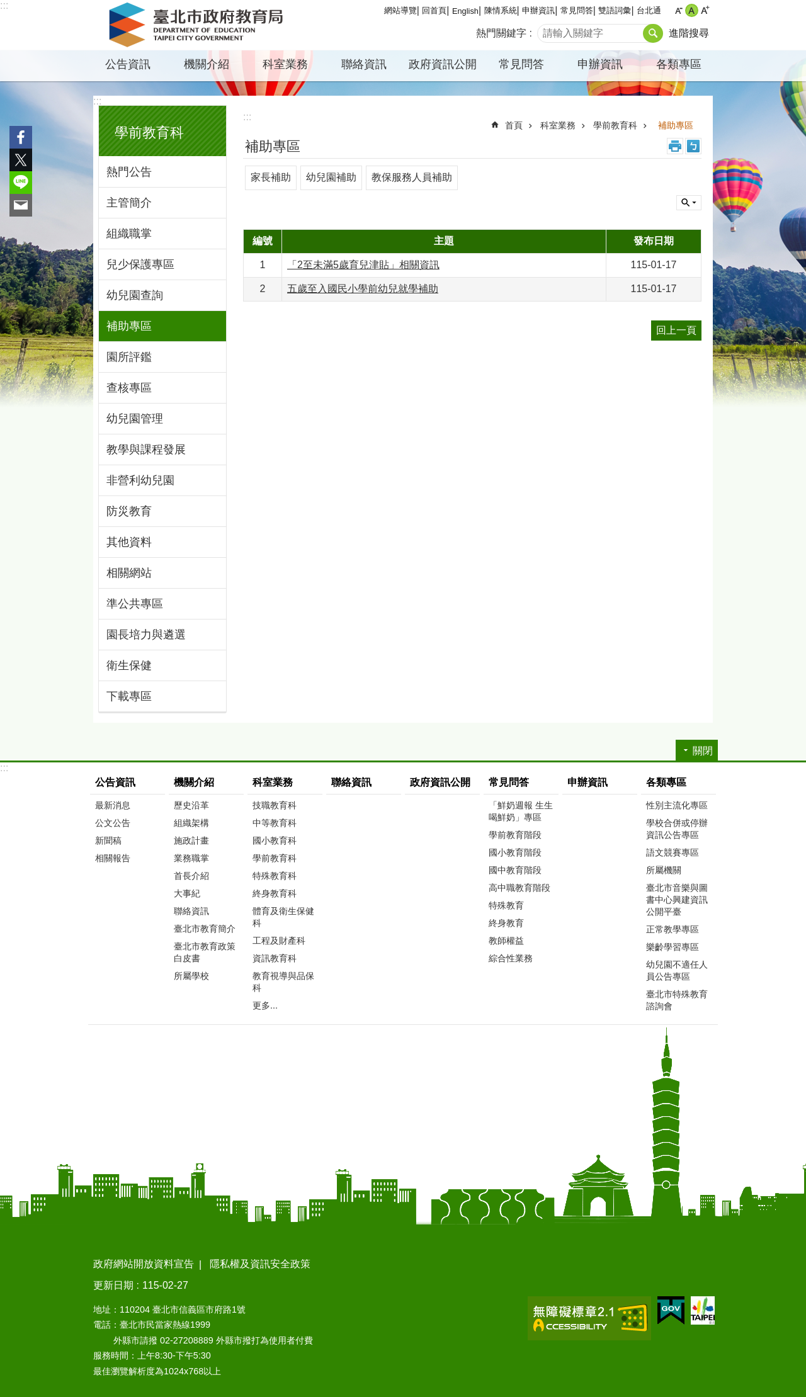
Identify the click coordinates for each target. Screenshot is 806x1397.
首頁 (514, 125)
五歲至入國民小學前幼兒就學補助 (362, 288)
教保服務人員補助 (412, 177)
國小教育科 (275, 840)
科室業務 (285, 64)
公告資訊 (127, 64)
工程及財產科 (279, 941)
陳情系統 (500, 10)
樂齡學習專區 (672, 947)
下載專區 (129, 696)
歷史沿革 (191, 805)
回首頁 (434, 10)
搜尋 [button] (653, 33)
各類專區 (678, 64)
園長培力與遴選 (146, 634)
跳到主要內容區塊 (6, 6)
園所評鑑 (129, 357)
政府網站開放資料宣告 (143, 1263)
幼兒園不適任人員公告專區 (677, 970)
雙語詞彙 (614, 10)
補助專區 (129, 326)
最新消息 (112, 805)
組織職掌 (129, 233)
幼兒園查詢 (134, 295)
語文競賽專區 (672, 852)
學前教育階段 (515, 835)
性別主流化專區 (677, 805)
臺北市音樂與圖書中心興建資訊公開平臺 (677, 900)
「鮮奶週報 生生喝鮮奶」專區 (521, 811)
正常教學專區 (672, 929)
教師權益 (506, 941)
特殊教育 (506, 905)
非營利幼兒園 (140, 480)
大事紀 (187, 893)
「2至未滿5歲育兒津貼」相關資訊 (363, 264)
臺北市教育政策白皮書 (205, 952)
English (465, 11)
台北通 (649, 10)
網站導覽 (400, 10)
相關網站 (129, 573)
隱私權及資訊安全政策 (260, 1263)
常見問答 (576, 10)
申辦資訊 (538, 10)
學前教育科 (149, 132)
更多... (265, 1005)
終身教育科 (275, 893)
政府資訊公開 (443, 64)
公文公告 (112, 823)
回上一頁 (676, 330)
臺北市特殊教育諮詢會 (677, 1000)
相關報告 (112, 858)
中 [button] (691, 10)
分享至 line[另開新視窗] (20, 182)
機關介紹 (206, 64)
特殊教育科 (275, 876)
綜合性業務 (511, 958)
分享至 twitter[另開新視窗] (20, 160)
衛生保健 (129, 665)
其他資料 (129, 542)
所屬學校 (191, 976)
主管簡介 (129, 202)
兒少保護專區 (140, 264)
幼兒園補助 (331, 177)
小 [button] (678, 10)
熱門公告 (129, 172)
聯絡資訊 (364, 64)
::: (4, 5)
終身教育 (506, 923)
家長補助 (271, 177)
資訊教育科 (275, 958)
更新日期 (113, 1285)
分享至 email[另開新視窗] (20, 205)
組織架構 (191, 823)
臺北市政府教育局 (198, 25)
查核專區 (129, 388)
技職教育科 (275, 805)
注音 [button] (693, 146)
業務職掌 (191, 858)
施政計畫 (191, 840)
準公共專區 (134, 603)
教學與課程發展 (146, 449)
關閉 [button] (688, 202)
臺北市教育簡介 (205, 929)
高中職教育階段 (519, 888)
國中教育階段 (515, 870)
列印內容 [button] (675, 146)
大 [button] (705, 10)
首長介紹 (191, 876)
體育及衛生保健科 (283, 917)
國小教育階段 (515, 852)
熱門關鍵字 (501, 33)
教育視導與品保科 (283, 982)
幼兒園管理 (134, 418)
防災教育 (129, 511)
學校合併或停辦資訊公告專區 (677, 829)
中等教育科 (275, 823)
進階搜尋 (689, 33)
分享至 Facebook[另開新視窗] (20, 137)
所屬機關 (663, 870)
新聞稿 (108, 840)
